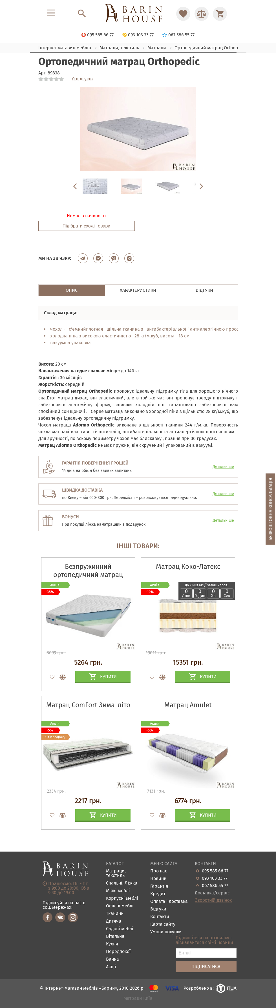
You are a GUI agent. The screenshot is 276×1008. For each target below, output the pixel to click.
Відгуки (158, 909)
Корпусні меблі (122, 898)
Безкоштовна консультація (270, 509)
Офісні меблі (120, 906)
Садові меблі (119, 929)
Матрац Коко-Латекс (188, 567)
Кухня (112, 944)
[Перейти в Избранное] (183, 14)
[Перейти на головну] (138, 13)
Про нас (158, 871)
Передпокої (118, 951)
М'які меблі (118, 890)
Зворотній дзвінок (213, 900)
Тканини (115, 913)
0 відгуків (82, 79)
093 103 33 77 (215, 878)
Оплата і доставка (169, 901)
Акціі (111, 967)
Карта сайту (162, 924)
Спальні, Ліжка (121, 883)
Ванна (112, 959)
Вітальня (115, 936)
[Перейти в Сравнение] (202, 14)
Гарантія (159, 886)
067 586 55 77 (215, 885)
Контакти (159, 916)
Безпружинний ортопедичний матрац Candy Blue (88, 575)
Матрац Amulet (188, 705)
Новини (158, 878)
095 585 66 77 (215, 871)
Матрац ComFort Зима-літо (88, 705)
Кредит (157, 894)
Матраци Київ (138, 998)
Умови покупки (166, 932)
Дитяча (113, 921)
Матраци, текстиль (116, 873)
